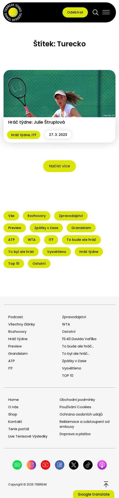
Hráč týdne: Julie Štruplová (36, 122)
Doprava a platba (75, 433)
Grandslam (18, 353)
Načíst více (59, 166)
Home (13, 399)
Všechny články (21, 324)
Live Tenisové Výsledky (27, 436)
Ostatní (68, 331)
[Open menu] (106, 12)
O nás (13, 406)
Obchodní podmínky (77, 399)
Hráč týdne (20, 135)
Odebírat (75, 12)
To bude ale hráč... (78, 346)
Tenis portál (18, 428)
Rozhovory (17, 331)
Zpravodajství (74, 316)
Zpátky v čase (74, 360)
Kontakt (15, 421)
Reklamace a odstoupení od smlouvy (85, 424)
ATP (11, 360)
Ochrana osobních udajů (81, 414)
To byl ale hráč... (76, 353)
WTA (66, 324)
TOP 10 (67, 375)
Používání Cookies (75, 406)
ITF (34, 135)
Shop (12, 414)
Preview (15, 346)
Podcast (15, 316)
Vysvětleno (71, 368)
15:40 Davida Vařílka (79, 338)
